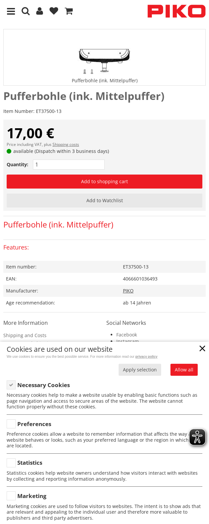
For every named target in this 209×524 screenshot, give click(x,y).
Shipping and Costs (25, 335)
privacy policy (146, 356)
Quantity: (17, 164)
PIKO (128, 290)
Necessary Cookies (43, 385)
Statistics (29, 462)
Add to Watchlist (104, 200)
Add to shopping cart (104, 181)
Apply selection (140, 369)
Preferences (34, 424)
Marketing (32, 496)
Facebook (126, 334)
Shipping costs (65, 144)
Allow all (184, 369)
